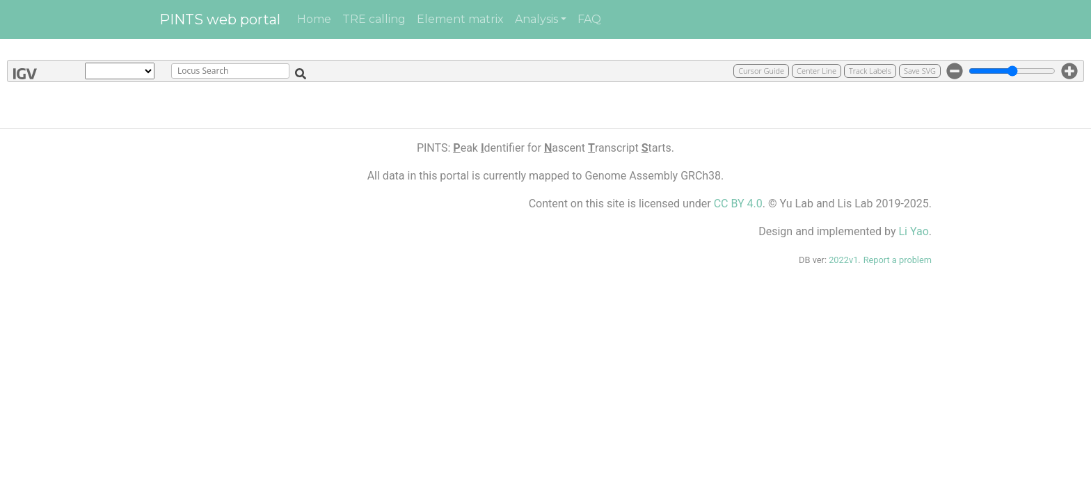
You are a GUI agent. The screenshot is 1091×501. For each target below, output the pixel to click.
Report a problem (897, 260)
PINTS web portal (219, 19)
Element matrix (460, 19)
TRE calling (374, 19)
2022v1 (843, 260)
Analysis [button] (536, 19)
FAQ (589, 19)
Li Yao (913, 231)
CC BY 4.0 (738, 203)
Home (314, 19)
